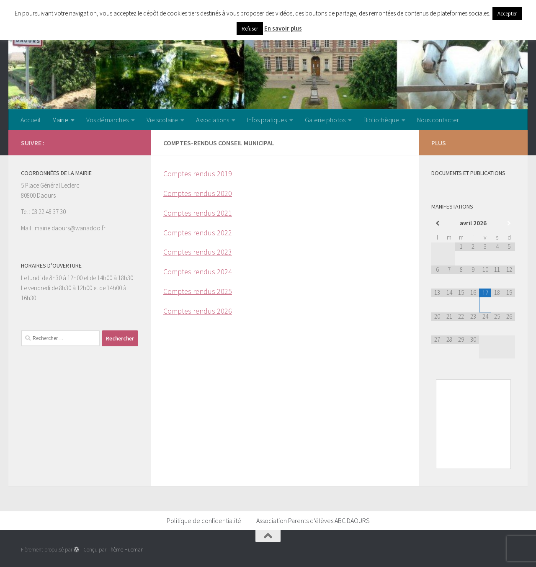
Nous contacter (438, 120)
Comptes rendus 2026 (197, 311)
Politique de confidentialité (204, 520)
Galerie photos (325, 120)
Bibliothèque (381, 120)
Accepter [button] (507, 13)
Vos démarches (107, 120)
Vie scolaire (162, 120)
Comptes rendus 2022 (197, 232)
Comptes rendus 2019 (197, 173)
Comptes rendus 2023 (197, 252)
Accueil (31, 120)
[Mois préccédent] (437, 223)
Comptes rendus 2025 (197, 291)
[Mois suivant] (509, 223)
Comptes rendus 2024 (197, 271)
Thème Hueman (126, 549)
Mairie (60, 120)
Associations (212, 120)
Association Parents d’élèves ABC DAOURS (313, 520)
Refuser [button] (250, 28)
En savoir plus (283, 28)
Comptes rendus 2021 (197, 213)
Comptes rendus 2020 (197, 193)
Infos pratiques (267, 120)
